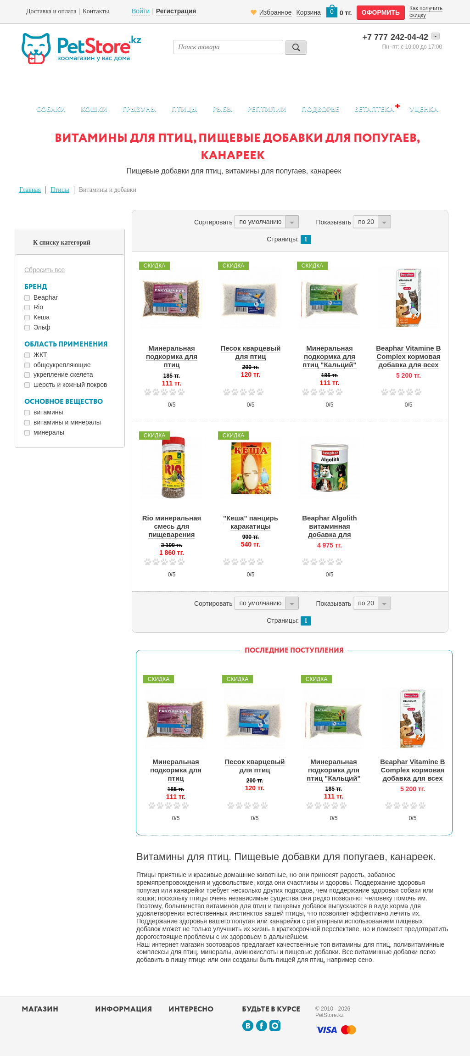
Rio (38, 307)
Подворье (320, 109)
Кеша (42, 317)
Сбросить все (44, 270)
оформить (381, 12)
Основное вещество (63, 401)
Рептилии (266, 109)
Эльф (42, 327)
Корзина (309, 12)
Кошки (94, 109)
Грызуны (140, 109)
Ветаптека (374, 109)
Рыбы (223, 109)
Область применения (66, 344)
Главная (30, 189)
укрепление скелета (63, 374)
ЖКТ (40, 354)
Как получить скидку (425, 11)
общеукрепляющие (62, 365)
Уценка (423, 109)
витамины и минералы (67, 422)
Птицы (184, 109)
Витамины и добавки (107, 189)
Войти (141, 11)
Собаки (51, 109)
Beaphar (46, 297)
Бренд (35, 287)
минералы (49, 432)
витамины (48, 412)
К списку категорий (61, 242)
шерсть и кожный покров (70, 384)
